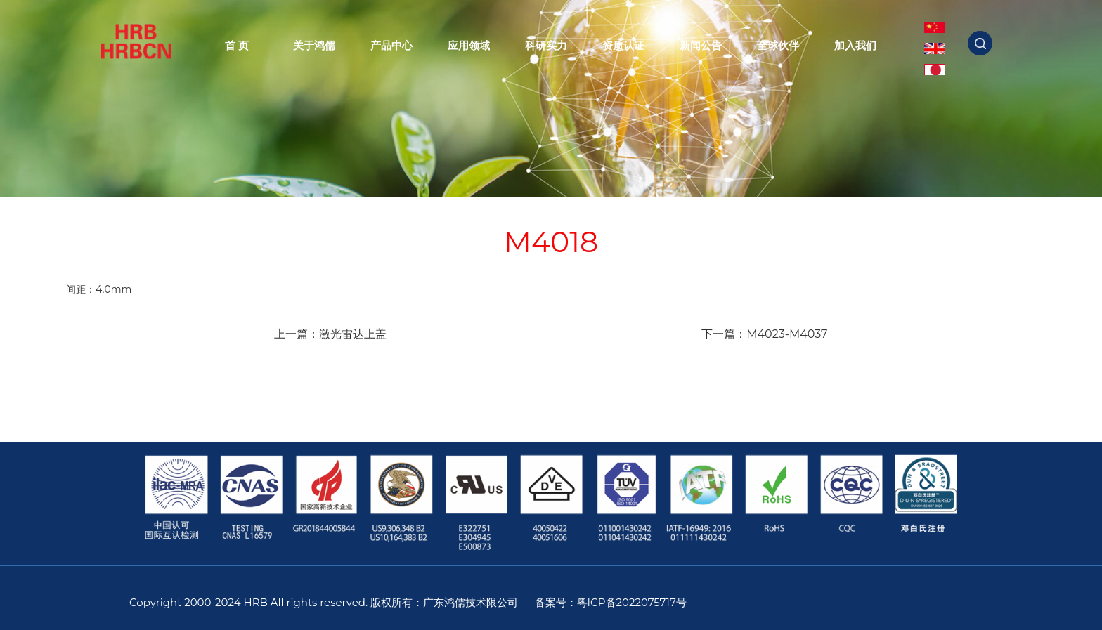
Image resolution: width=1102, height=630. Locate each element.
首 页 (237, 45)
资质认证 (623, 45)
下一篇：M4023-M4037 (764, 334)
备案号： (556, 602)
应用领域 (469, 45)
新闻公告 (701, 45)
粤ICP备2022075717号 (632, 602)
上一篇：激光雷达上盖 (330, 334)
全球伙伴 (778, 45)
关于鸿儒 (314, 45)
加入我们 (855, 45)
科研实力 (546, 45)
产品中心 (391, 45)
